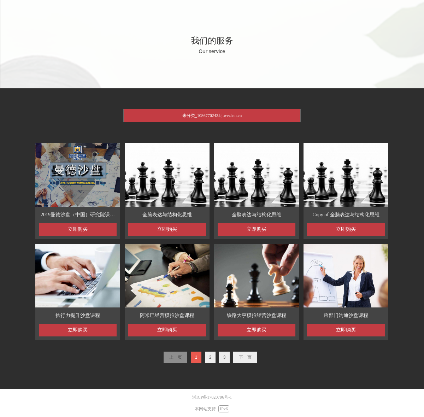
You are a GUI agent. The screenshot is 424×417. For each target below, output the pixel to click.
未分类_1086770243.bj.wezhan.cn (212, 115)
